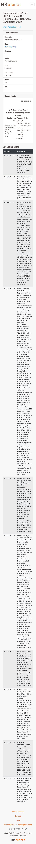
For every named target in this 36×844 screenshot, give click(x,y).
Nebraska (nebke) (10, 47)
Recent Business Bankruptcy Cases (18, 825)
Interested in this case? (12, 27)
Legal (18, 820)
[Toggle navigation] (32, 4)
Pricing (18, 816)
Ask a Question (18, 812)
